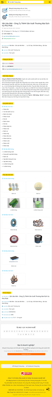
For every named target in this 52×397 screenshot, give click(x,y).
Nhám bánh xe (7, 138)
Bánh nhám (6, 121)
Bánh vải (5, 156)
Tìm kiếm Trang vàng (14, 2)
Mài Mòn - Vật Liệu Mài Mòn (17, 45)
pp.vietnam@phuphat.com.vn (11, 36)
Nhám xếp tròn (7, 126)
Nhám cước (6, 141)
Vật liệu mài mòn (8, 106)
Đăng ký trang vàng (18, 8)
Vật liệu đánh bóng (9, 149)
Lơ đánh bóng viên (8, 164)
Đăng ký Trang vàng (19, 366)
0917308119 (8, 34)
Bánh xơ (5, 131)
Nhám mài (6, 128)
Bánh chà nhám (7, 114)
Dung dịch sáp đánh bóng (10, 154)
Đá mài (5, 124)
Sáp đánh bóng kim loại (9, 159)
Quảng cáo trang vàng (18, 14)
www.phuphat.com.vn (9, 38)
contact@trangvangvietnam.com (37, 392)
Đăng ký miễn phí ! (26, 354)
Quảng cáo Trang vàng (33, 366)
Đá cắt (5, 119)
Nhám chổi (6, 143)
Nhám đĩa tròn (7, 136)
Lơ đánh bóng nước (8, 152)
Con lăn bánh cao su (8, 111)
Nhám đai (6, 109)
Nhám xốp (6, 133)
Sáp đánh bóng (7, 161)
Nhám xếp (6, 145)
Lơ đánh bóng (7, 166)
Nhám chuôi (6, 116)
